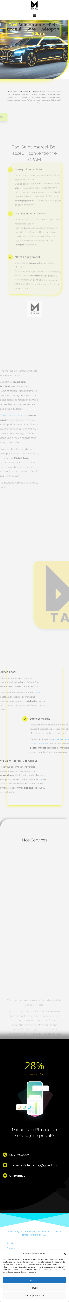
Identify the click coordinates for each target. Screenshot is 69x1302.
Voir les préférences (34, 1295)
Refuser (34, 1287)
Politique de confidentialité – (37, 1231)
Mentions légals (15, 1231)
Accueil (10, 1243)
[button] (64, 1253)
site (6, 779)
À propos (11, 1248)
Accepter (34, 1280)
